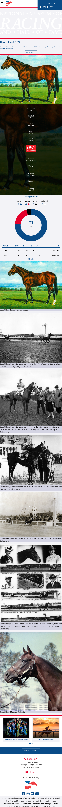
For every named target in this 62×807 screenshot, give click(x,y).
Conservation (49, 7)
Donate (50, 3)
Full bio (31, 52)
